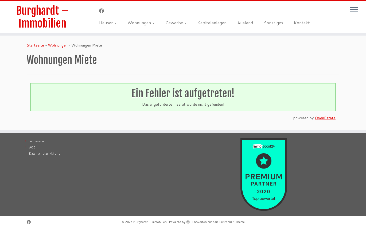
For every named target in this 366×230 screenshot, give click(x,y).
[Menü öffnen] (354, 10)
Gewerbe (176, 23)
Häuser (108, 23)
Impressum (37, 141)
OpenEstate (325, 118)
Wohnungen (141, 23)
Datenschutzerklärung (44, 153)
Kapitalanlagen (212, 23)
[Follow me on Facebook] (103, 10)
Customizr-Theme (232, 222)
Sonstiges (273, 23)
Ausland (245, 23)
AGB (32, 147)
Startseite (35, 45)
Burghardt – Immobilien (42, 17)
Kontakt (302, 23)
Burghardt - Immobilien (150, 222)
